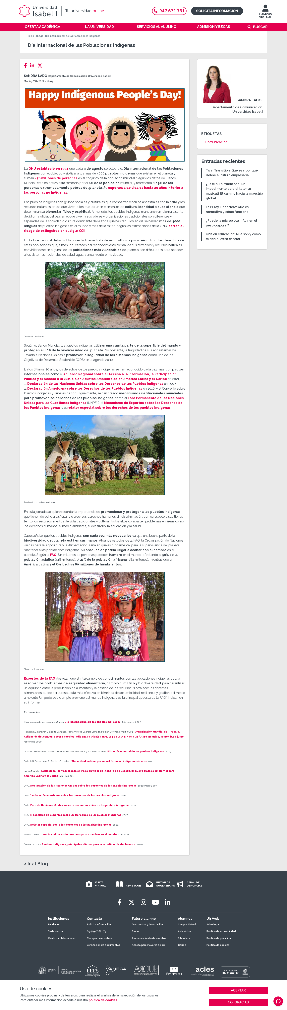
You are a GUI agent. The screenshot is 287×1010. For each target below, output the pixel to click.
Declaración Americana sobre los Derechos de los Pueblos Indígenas (84, 388)
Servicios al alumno (156, 26)
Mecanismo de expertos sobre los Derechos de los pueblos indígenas (75, 815)
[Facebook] (26, 65)
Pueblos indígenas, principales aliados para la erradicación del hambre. (89, 844)
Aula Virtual (185, 931)
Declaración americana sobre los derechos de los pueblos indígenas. (75, 795)
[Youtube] (155, 902)
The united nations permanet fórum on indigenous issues (109, 761)
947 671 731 (169, 10)
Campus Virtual (187, 924)
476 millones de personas (56, 178)
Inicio (31, 36)
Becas (135, 931)
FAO (52, 555)
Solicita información (217, 11)
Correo (182, 945)
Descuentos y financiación (147, 924)
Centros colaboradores (62, 938)
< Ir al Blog (36, 863)
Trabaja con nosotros (99, 938)
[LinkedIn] (33, 65)
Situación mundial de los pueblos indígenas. (136, 751)
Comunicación (216, 142)
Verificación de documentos (103, 945)
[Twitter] (41, 65)
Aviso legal (213, 924)
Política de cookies (217, 945)
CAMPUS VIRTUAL (265, 13)
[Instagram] (143, 902)
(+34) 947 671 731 (97, 931)
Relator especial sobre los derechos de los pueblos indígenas (70, 824)
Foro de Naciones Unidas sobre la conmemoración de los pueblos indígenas (79, 805)
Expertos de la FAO (39, 678)
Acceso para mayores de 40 (148, 945)
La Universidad (99, 26)
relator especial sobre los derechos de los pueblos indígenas (119, 407)
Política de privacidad (219, 938)
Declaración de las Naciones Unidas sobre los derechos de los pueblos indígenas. (83, 785)
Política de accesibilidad (221, 931)
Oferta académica (42, 26)
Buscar (260, 27)
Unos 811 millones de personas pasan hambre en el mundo (78, 834)
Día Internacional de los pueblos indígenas (93, 722)
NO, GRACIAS (238, 1002)
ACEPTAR (238, 990)
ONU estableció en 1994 (48, 168)
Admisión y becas (213, 26)
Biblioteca (184, 938)
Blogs (39, 36)
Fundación (54, 924)
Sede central (56, 931)
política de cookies (103, 1000)
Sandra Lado (35, 76)
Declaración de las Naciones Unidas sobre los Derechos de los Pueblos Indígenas (95, 384)
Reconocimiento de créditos (149, 938)
